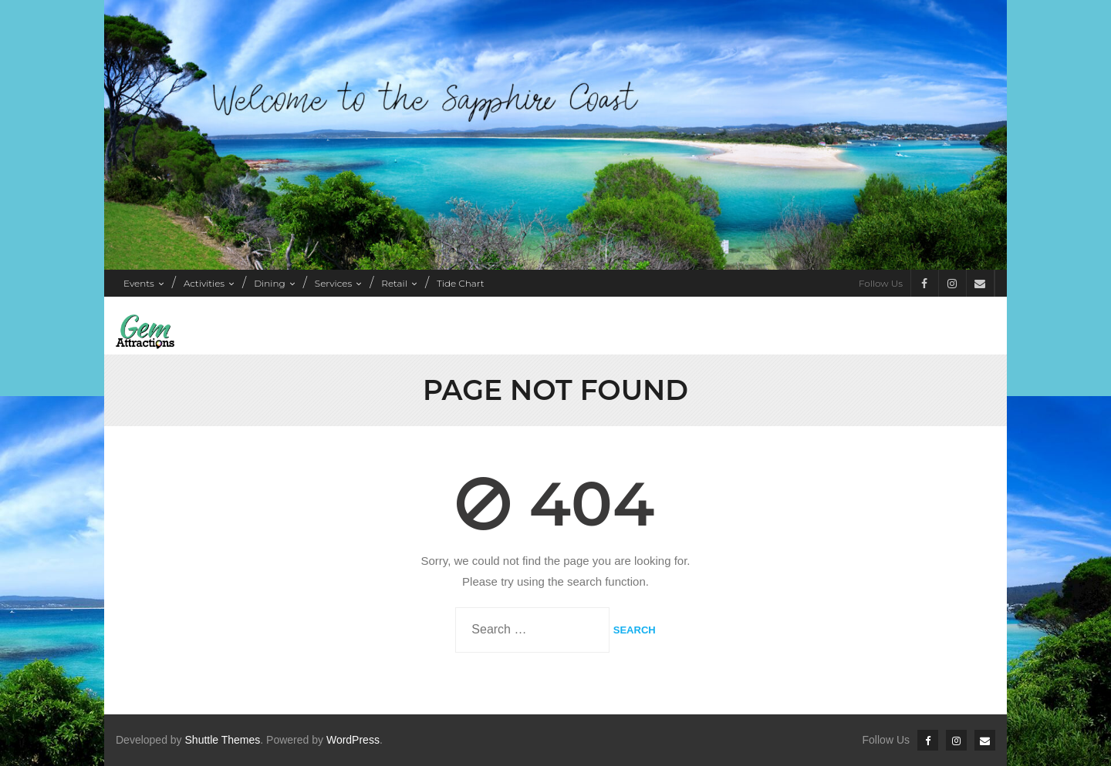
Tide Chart (460, 283)
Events (138, 283)
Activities (204, 283)
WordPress (353, 740)
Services (333, 283)
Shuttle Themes (223, 740)
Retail (394, 283)
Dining (269, 283)
